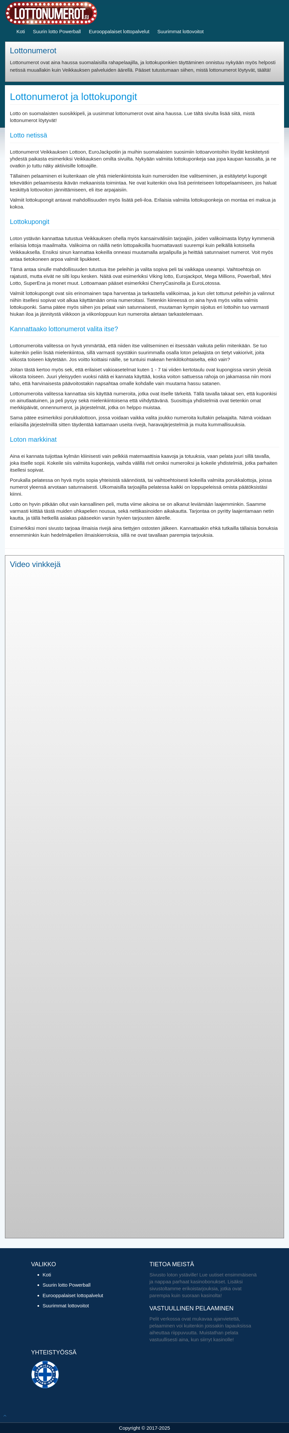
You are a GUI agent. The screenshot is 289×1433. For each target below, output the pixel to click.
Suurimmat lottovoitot (180, 31)
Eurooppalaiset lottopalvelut (119, 31)
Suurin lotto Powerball (57, 31)
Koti (20, 31)
